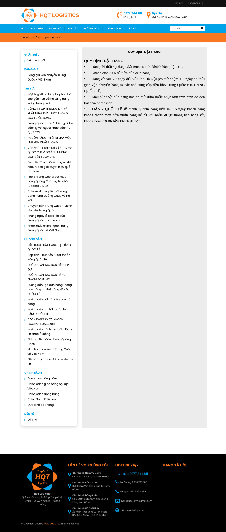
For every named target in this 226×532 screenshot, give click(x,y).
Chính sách (113, 28)
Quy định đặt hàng (50, 37)
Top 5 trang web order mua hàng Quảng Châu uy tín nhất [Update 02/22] (46, 182)
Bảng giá (55, 28)
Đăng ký (178, 3)
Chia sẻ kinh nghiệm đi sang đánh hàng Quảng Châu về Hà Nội (47, 196)
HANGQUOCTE (51, 524)
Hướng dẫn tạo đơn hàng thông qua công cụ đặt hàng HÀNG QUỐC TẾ (48, 290)
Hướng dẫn (91, 28)
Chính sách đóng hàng (42, 394)
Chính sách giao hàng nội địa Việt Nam (46, 386)
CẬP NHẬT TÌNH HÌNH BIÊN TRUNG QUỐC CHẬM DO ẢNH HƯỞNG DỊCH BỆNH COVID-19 (48, 152)
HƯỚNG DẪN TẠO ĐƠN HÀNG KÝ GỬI (47, 267)
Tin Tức (73, 28)
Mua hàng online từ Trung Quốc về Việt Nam (48, 352)
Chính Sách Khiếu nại (40, 399)
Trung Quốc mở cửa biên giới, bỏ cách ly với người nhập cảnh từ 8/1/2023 (49, 128)
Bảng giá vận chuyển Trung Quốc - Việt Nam (45, 77)
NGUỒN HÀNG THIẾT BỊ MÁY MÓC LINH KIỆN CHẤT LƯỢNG (48, 140)
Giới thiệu (36, 28)
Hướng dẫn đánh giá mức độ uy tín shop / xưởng (48, 332)
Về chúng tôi (35, 60)
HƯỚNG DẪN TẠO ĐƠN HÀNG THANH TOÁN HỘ (45, 277)
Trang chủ (28, 37)
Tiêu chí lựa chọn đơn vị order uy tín (49, 362)
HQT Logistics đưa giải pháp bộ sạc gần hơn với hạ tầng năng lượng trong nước (48, 99)
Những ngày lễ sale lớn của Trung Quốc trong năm (45, 218)
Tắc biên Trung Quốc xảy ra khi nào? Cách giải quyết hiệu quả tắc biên (47, 167)
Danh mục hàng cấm (41, 378)
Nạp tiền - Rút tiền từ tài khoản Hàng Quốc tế (47, 257)
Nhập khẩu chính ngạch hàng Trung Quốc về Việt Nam (46, 228)
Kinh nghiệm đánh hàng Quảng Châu (48, 342)
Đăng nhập (194, 3)
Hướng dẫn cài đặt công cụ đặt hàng (48, 302)
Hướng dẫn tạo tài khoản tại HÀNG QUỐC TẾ (45, 312)
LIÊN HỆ (131, 28)
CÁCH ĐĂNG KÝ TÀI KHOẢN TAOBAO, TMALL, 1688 (44, 322)
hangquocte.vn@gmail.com (136, 501)
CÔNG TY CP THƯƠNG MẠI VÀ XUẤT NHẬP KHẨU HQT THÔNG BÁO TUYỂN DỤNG (46, 114)
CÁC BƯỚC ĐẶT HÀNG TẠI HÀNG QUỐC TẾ (48, 247)
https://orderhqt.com (133, 510)
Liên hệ (31, 419)
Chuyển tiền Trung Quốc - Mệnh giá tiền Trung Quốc (48, 208)
